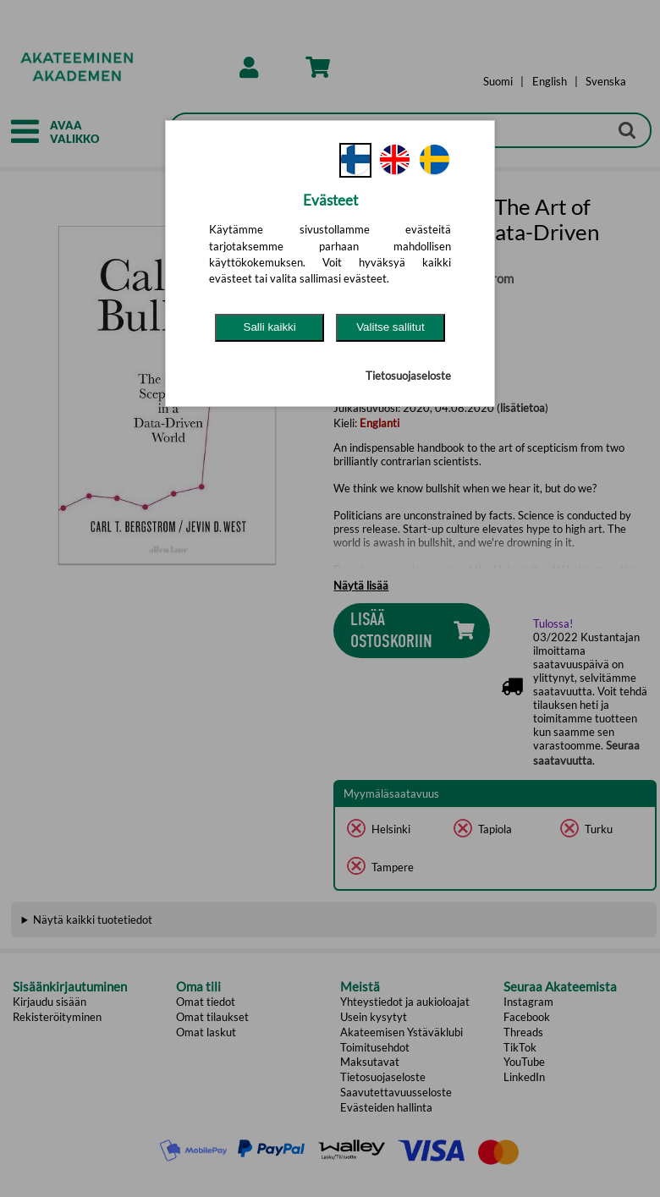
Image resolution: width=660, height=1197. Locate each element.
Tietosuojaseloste (408, 375)
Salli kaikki (270, 327)
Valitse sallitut (390, 327)
